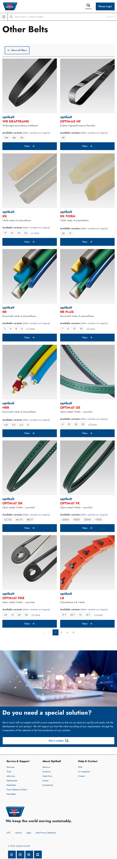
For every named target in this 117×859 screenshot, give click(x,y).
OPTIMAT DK (12, 503)
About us (46, 767)
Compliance (47, 785)
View (29, 146)
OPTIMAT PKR (13, 598)
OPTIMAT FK (70, 503)
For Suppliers (84, 771)
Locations (46, 771)
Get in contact (58, 740)
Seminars (11, 767)
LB (62, 598)
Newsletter (11, 794)
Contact (81, 776)
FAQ (80, 767)
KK (4, 216)
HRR (5, 407)
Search (110, 16)
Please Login (105, 6)
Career (45, 780)
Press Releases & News (17, 789)
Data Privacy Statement (46, 832)
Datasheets (11, 785)
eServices (11, 776)
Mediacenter (12, 780)
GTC (9, 832)
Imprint (18, 832)
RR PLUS (67, 311)
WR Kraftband (15, 121)
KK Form (67, 216)
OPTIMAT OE (70, 407)
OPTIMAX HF (70, 121)
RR (4, 311)
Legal (28, 832)
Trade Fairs (47, 776)
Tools (9, 771)
